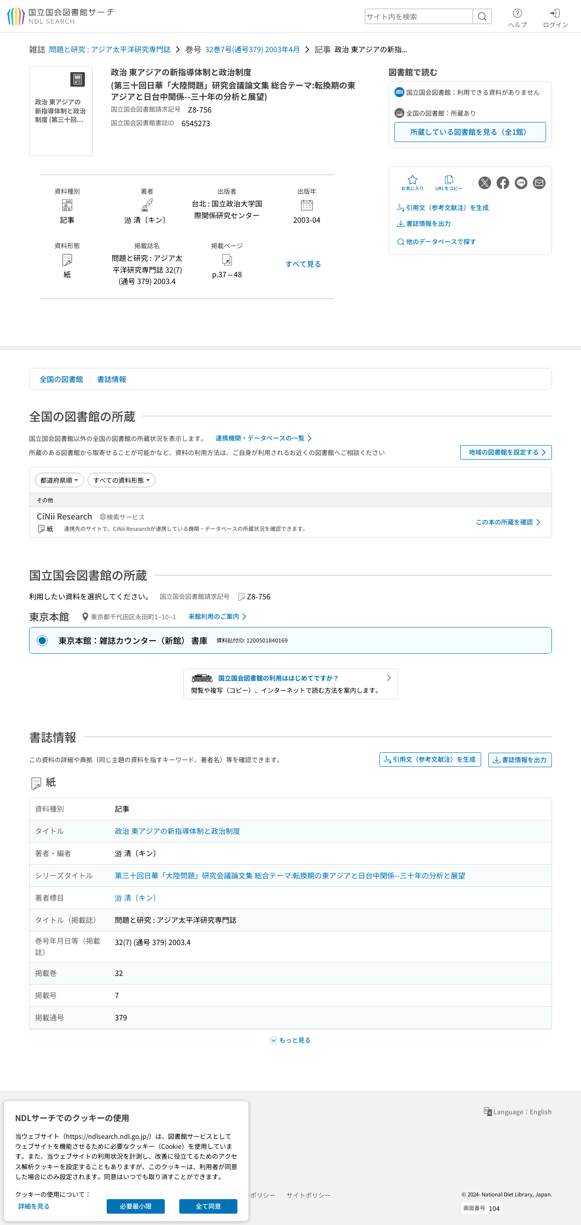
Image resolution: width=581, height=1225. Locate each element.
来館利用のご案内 (219, 616)
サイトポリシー (308, 1195)
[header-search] (428, 16)
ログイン (555, 17)
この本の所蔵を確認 (510, 522)
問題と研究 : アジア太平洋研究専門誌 (110, 49)
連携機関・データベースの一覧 (265, 438)
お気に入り (412, 182)
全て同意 (208, 1205)
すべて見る (303, 263)
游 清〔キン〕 (137, 897)
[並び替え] (59, 480)
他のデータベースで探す (436, 241)
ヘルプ (517, 17)
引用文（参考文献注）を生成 (442, 207)
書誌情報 (111, 378)
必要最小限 (136, 1205)
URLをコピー (449, 182)
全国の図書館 (61, 378)
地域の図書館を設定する (509, 452)
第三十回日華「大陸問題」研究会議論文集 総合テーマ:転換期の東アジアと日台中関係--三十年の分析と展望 (290, 875)
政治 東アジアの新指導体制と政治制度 (177, 830)
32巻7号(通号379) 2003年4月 (252, 49)
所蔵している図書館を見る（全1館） (470, 131)
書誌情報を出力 (423, 223)
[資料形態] (122, 480)
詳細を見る (34, 1205)
